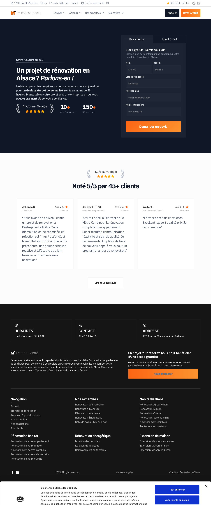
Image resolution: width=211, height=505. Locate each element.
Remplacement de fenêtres (90, 449)
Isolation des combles (87, 441)
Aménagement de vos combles (28, 449)
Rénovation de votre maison (26, 445)
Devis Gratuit (190, 12)
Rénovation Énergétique (88, 417)
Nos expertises (19, 419)
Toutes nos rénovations (153, 426)
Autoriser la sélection (177, 478)
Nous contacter (163, 374)
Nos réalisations (20, 423)
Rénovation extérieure (87, 413)
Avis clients (17, 428)
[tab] (137, 39)
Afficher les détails (171, 499)
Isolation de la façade (87, 445)
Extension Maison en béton (155, 449)
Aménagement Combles (153, 422)
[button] (59, 13)
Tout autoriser (177, 468)
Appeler (172, 12)
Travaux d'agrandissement (26, 415)
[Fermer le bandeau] (206, 465)
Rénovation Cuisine (150, 413)
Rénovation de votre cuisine (26, 458)
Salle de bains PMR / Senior (91, 422)
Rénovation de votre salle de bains (30, 454)
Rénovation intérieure (87, 408)
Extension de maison (155, 436)
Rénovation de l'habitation (89, 404)
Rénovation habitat (24, 436)
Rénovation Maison (151, 408)
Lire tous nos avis (105, 282)
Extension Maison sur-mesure (157, 441)
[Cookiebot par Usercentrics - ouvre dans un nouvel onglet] (20, 499)
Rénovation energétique (93, 436)
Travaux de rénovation (23, 410)
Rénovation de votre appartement (30, 441)
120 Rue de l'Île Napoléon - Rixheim (163, 336)
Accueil (15, 406)
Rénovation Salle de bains (154, 417)
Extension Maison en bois (154, 445)
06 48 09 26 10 (88, 336)
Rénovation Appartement (154, 404)
